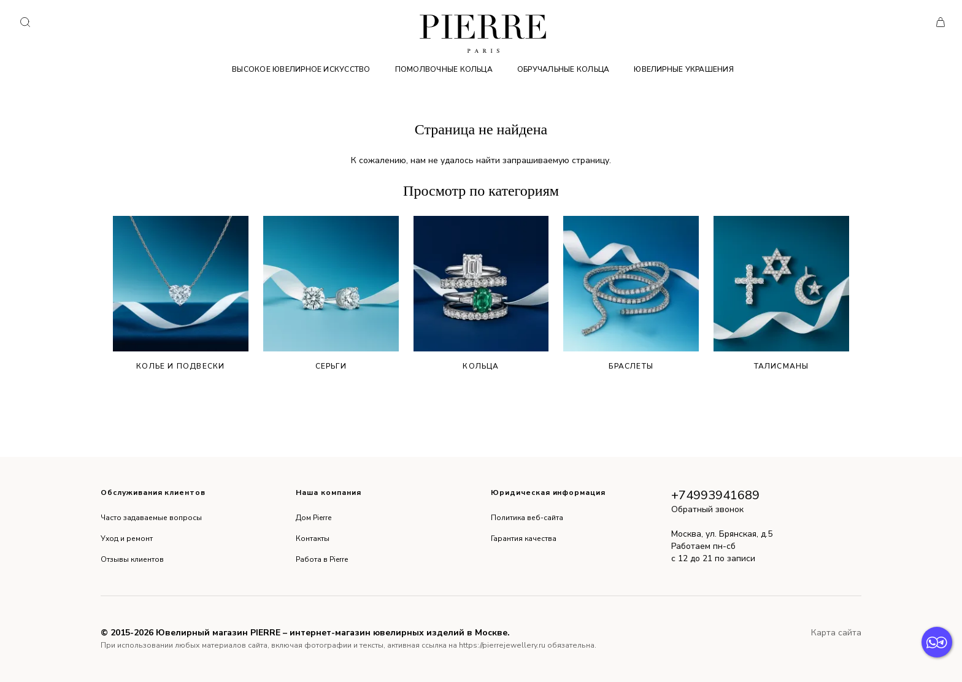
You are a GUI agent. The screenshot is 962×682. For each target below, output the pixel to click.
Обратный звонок (707, 509)
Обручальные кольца (563, 69)
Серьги (331, 293)
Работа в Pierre (322, 559)
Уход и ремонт (127, 538)
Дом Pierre (313, 518)
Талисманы (781, 293)
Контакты (312, 538)
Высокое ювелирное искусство (301, 69)
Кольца (481, 293)
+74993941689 (715, 495)
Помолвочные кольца (444, 69)
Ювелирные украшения (684, 69)
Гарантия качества (523, 538)
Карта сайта (836, 632)
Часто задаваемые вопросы (151, 518)
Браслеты (631, 293)
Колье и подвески (180, 293)
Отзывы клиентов (132, 559)
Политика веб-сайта (527, 518)
